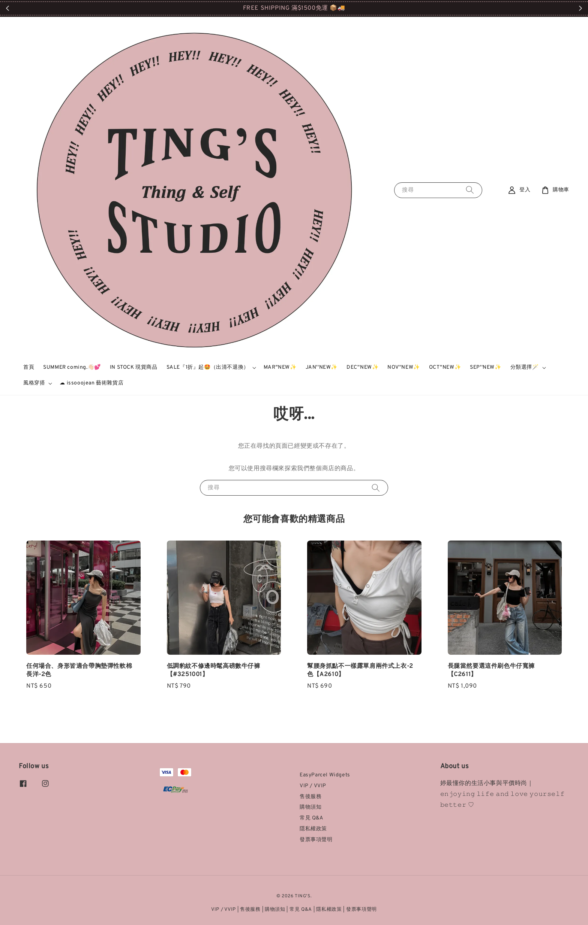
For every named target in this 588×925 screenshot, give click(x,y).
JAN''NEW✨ (322, 367)
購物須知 (310, 807)
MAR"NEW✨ (280, 367)
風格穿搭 (34, 383)
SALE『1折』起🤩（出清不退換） (207, 367)
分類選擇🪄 (524, 367)
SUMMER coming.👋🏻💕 (72, 367)
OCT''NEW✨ (445, 367)
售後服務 (310, 797)
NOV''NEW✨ (403, 367)
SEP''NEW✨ (485, 367)
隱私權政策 (313, 829)
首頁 (28, 367)
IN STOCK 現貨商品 (134, 367)
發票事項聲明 (316, 840)
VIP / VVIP (313, 786)
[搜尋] (470, 190)
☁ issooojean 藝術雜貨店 (91, 383)
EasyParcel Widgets (325, 775)
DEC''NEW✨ (362, 367)
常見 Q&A (312, 818)
